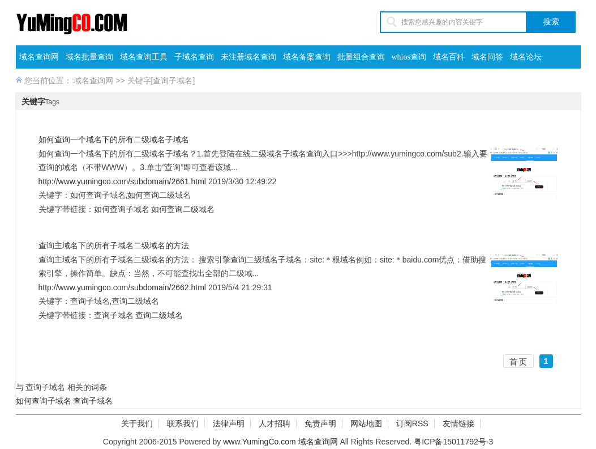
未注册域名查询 (248, 57)
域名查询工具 (144, 57)
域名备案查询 (307, 57)
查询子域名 (114, 315)
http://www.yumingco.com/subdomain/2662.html (122, 287)
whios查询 (409, 57)
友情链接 (458, 423)
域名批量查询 (89, 57)
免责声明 (320, 423)
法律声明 (229, 423)
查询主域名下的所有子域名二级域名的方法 (113, 245)
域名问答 (487, 57)
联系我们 (183, 423)
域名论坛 (526, 57)
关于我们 (137, 423)
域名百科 (449, 57)
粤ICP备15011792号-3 (453, 441)
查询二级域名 (159, 315)
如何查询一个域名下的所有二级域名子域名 (113, 139)
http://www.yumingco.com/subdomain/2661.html (122, 181)
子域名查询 (194, 57)
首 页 (518, 361)
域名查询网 (39, 57)
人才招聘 (274, 423)
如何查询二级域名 (183, 209)
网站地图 (366, 423)
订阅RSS (412, 423)
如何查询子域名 (121, 209)
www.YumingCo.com (259, 441)
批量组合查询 (361, 57)
